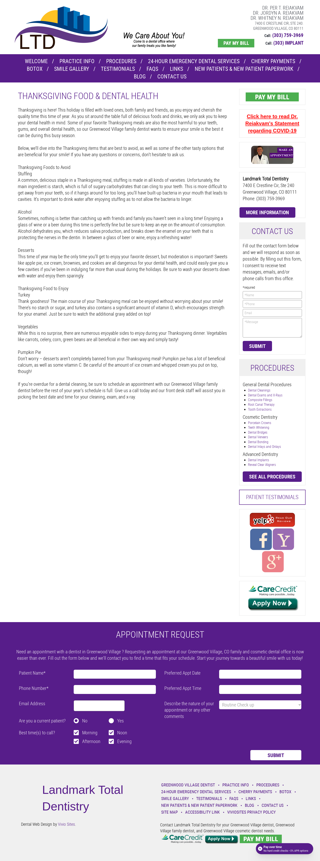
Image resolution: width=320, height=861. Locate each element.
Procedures (121, 61)
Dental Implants (258, 460)
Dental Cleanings (259, 390)
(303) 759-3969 (287, 35)
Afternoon (91, 741)
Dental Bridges (257, 432)
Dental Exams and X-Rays (265, 395)
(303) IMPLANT (288, 43)
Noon (122, 732)
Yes (120, 721)
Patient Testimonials (272, 497)
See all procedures (272, 476)
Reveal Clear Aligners (262, 464)
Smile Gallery (71, 68)
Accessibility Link (202, 812)
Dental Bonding (258, 442)
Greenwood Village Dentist (188, 785)
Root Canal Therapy (261, 404)
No (84, 721)
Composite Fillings (260, 399)
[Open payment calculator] (284, 848)
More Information (267, 212)
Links (176, 68)
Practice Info (76, 61)
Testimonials (118, 68)
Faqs (152, 68)
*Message (272, 328)
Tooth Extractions (260, 409)
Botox (34, 68)
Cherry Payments (273, 61)
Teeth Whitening (258, 427)
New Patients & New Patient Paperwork (244, 68)
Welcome (36, 61)
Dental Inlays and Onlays (264, 446)
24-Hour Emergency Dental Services (194, 61)
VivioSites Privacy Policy (251, 812)
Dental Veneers (258, 437)
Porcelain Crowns (259, 422)
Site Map (169, 812)
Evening (124, 741)
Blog (140, 76)
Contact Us (171, 76)
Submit (257, 346)
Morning (89, 732)
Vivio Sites (66, 824)
